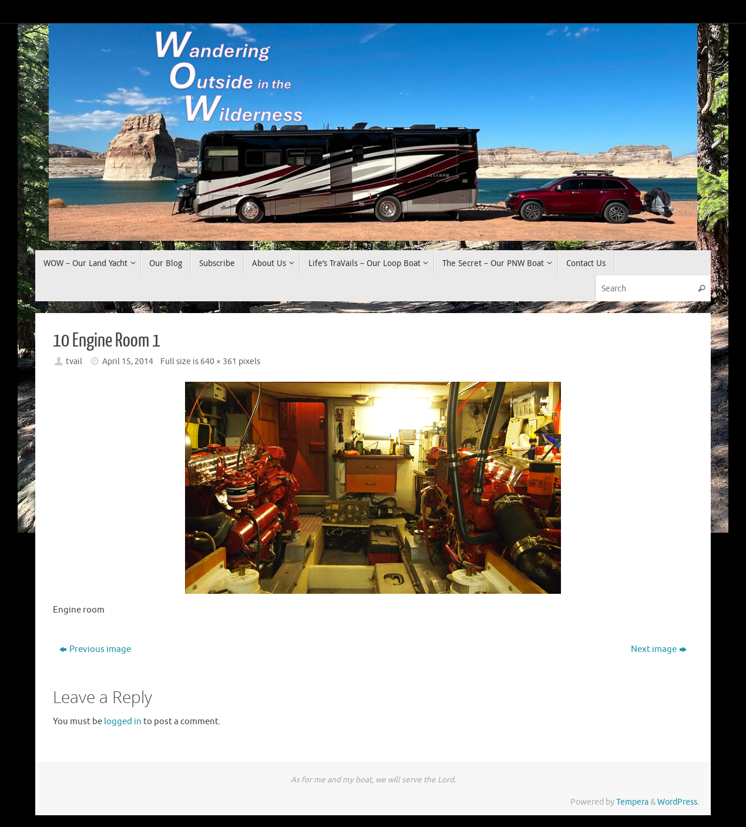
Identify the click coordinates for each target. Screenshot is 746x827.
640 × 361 (218, 362)
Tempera (632, 802)
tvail (74, 362)
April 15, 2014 (127, 362)
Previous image (95, 649)
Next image (659, 649)
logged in (123, 721)
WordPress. (678, 802)
